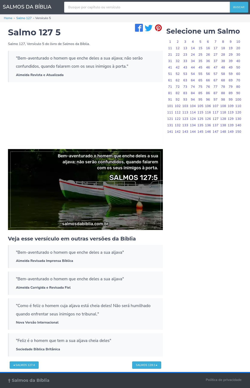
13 (185, 48)
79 (231, 87)
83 (185, 93)
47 (216, 67)
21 (170, 54)
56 (208, 74)
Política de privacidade (224, 380)
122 (178, 119)
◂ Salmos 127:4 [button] (24, 365)
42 (178, 67)
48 (223, 67)
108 (223, 106)
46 (208, 67)
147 (215, 132)
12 (178, 48)
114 (193, 112)
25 (200, 54)
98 (223, 99)
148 (223, 132)
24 (193, 54)
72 (178, 87)
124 (193, 119)
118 (223, 112)
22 (178, 54)
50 (238, 67)
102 (178, 106)
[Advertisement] (85, 116)
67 (216, 80)
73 (185, 87)
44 (193, 67)
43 (185, 67)
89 (231, 93)
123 (185, 119)
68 (223, 80)
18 (223, 48)
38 (223, 61)
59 (231, 74)
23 (185, 54)
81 (170, 93)
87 (216, 93)
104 (193, 106)
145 (200, 132)
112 (178, 112)
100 (238, 99)
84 (193, 93)
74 (193, 87)
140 (238, 125)
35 (200, 61)
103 (185, 106)
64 (193, 80)
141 (170, 132)
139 (231, 125)
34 (193, 61)
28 (223, 54)
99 (231, 99)
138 (223, 125)
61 (170, 80)
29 (231, 54)
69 (231, 80)
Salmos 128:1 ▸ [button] (147, 365)
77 (216, 87)
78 (223, 87)
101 (170, 106)
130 (238, 119)
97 (216, 99)
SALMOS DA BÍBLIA (27, 6)
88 (223, 93)
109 (231, 106)
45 (200, 67)
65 (200, 80)
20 (238, 48)
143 (185, 132)
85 (200, 93)
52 (178, 74)
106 (208, 106)
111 (170, 112)
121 (170, 119)
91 (170, 99)
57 (216, 74)
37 (216, 61)
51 (170, 74)
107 (215, 106)
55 (200, 74)
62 (178, 80)
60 (238, 74)
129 (231, 119)
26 (208, 54)
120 (238, 112)
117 (215, 112)
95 (200, 99)
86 (208, 93)
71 (170, 87)
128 (223, 119)
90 (238, 93)
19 (231, 48)
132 (178, 125)
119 (231, 112)
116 (208, 112)
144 (193, 132)
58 (223, 74)
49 (231, 67)
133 (185, 125)
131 (170, 125)
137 (215, 125)
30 (238, 54)
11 (170, 48)
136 (208, 125)
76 (208, 87)
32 (178, 61)
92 (178, 99)
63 (185, 80)
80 (238, 87)
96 (208, 99)
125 (200, 119)
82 (178, 93)
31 (170, 61)
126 (208, 119)
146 (208, 132)
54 (193, 74)
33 (185, 61)
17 (216, 48)
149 (231, 132)
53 (185, 74)
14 (193, 48)
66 (208, 80)
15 (200, 48)
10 (238, 42)
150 (238, 132)
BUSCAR (239, 7)
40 (238, 61)
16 (208, 48)
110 (238, 106)
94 (193, 99)
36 (208, 61)
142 (178, 132)
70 (238, 80)
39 (231, 61)
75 (200, 87)
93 (185, 99)
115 (200, 112)
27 (216, 54)
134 (193, 125)
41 (170, 67)
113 (185, 112)
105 (200, 106)
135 (200, 125)
